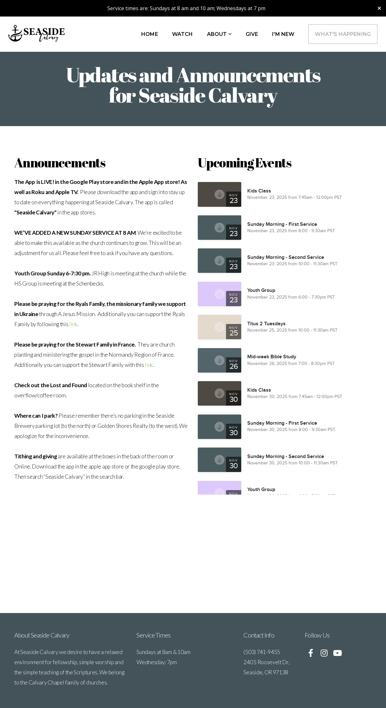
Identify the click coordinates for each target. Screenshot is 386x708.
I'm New (283, 34)
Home (149, 34)
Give (252, 34)
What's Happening (343, 34)
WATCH (182, 34)
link (73, 324)
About (219, 34)
